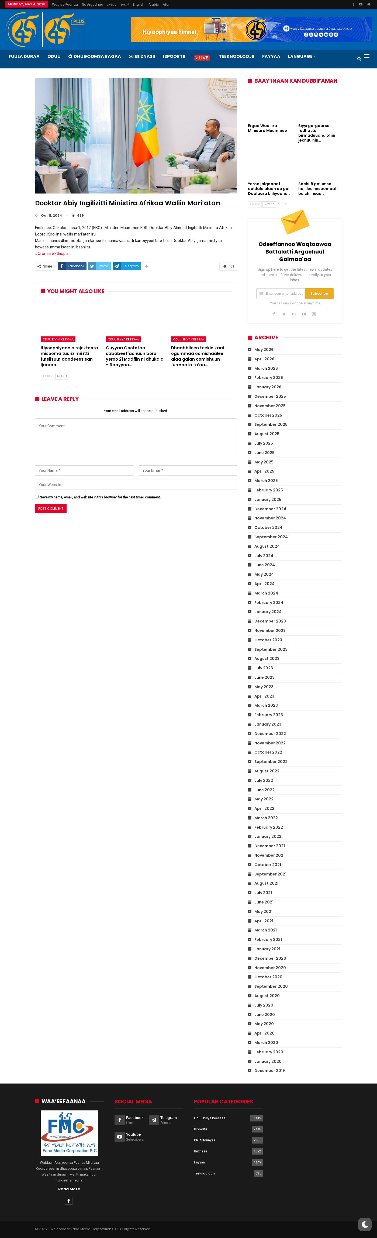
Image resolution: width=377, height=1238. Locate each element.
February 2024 (268, 602)
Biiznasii (142, 56)
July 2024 (263, 555)
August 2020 (267, 995)
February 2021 (268, 939)
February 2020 (268, 1052)
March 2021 (265, 930)
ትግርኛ (124, 4)
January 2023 (267, 724)
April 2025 (264, 471)
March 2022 (266, 818)
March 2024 (266, 593)
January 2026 (267, 387)
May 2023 (264, 686)
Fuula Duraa (24, 56)
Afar (166, 4)
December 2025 (270, 396)
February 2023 (268, 715)
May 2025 (264, 462)
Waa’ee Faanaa (65, 4)
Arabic (153, 4)
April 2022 (264, 808)
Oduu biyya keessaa (58, 339)
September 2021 (270, 874)
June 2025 (264, 452)
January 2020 (268, 1061)
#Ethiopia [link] (60, 253)
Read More (69, 1188)
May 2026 (264, 349)
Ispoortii (174, 56)
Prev (48, 376)
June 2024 (264, 565)
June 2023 (264, 677)
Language (300, 56)
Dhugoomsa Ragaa (94, 56)
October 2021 (267, 864)
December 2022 (270, 733)
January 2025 (267, 499)
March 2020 (266, 1042)
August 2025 (266, 434)
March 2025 (266, 480)
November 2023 (270, 630)
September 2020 (271, 986)
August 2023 (266, 658)
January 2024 (268, 611)
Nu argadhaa (92, 4)
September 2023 (271, 649)
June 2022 (264, 789)
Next (62, 376)
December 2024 (270, 508)
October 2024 (268, 527)
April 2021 (263, 920)
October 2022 (268, 752)
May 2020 (264, 1023)
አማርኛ (111, 4)
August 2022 (266, 771)
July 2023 (263, 668)
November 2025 (270, 406)
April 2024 (264, 583)
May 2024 (264, 574)
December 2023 (270, 621)
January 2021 (267, 949)
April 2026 (264, 359)
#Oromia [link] (43, 253)
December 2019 (269, 1070)
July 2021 (263, 892)
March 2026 (266, 368)
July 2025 (263, 443)
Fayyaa (271, 56)
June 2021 (264, 902)
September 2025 (271, 424)
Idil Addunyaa (204, 1140)
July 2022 (263, 780)
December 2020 (270, 958)
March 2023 (266, 705)
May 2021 (263, 911)
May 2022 (264, 799)
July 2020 (263, 1005)
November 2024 (270, 518)
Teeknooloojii (236, 56)
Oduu (54, 56)
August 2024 (267, 546)
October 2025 (268, 415)
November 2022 (270, 742)
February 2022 (268, 827)
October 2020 (268, 977)
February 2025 (268, 490)
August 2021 (266, 883)
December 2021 (269, 846)
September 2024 (271, 537)
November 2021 (269, 855)
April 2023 (264, 696)
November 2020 (270, 967)
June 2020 (264, 1014)
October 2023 (268, 640)
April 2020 (264, 1033)
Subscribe (319, 293)
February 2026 (268, 377)
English (138, 4)
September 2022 (271, 761)
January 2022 (267, 836)
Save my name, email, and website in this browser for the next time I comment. (100, 497)
